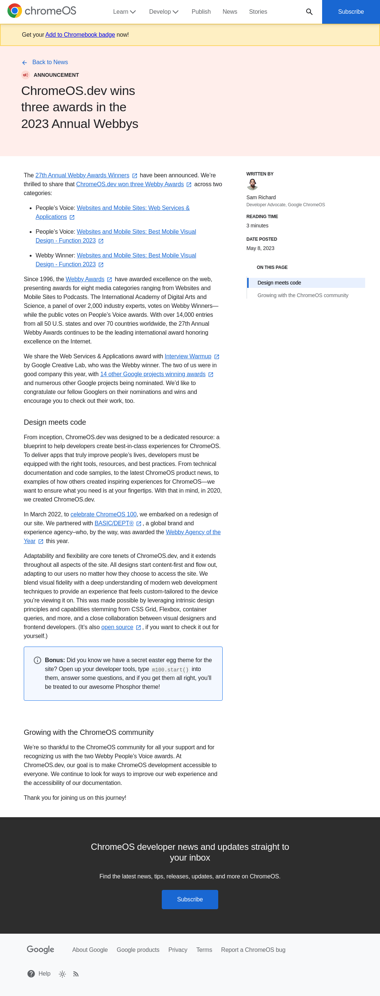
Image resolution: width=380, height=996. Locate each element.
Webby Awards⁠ (89, 279)
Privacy (177, 950)
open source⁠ (121, 627)
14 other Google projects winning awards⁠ (157, 374)
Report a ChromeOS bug (253, 950)
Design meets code (279, 283)
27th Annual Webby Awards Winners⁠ (86, 175)
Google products (138, 950)
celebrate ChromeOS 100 (104, 514)
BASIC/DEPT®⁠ (118, 523)
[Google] (41, 950)
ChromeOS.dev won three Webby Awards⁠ (134, 184)
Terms (204, 950)
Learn (125, 11)
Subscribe (351, 12)
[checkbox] (61, 973)
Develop (164, 11)
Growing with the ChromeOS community (303, 295)
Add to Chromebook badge (80, 35)
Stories (258, 12)
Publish (201, 12)
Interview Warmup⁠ (192, 356)
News (230, 12)
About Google (90, 950)
